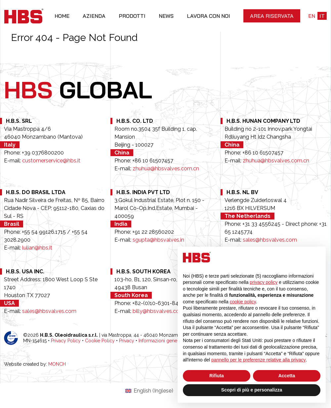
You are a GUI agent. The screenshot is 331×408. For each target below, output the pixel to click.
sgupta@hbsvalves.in (158, 240)
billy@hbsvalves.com (158, 311)
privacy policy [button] (263, 282)
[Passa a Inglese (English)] (149, 390)
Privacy (126, 340)
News (166, 16)
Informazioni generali (161, 340)
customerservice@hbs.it (51, 160)
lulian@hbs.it (37, 248)
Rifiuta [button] (216, 375)
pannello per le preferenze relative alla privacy (258, 359)
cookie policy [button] (243, 301)
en (311, 16)
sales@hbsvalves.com (270, 240)
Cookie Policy (100, 340)
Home (62, 16)
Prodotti (132, 16)
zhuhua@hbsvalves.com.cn (166, 168)
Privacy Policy (66, 340)
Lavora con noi (208, 16)
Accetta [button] (286, 375)
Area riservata (272, 16)
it (322, 16)
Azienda (94, 16)
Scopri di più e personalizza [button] (251, 389)
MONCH (57, 364)
